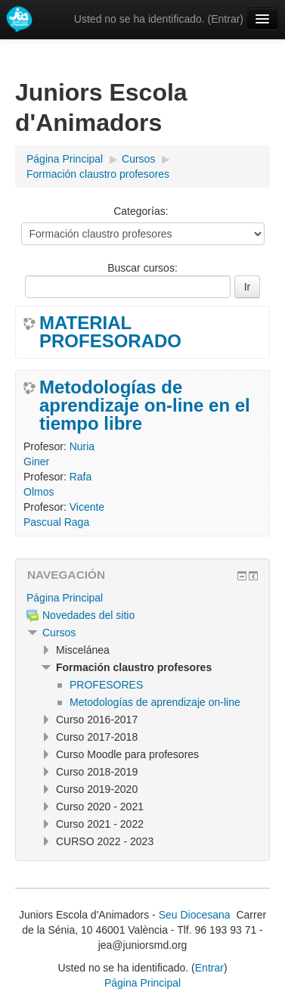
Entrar (225, 19)
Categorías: (140, 211)
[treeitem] (142, 597)
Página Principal (64, 598)
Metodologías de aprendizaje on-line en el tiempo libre (144, 405)
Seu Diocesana (195, 915)
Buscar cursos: (142, 268)
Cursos (59, 632)
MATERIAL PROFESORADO (110, 332)
